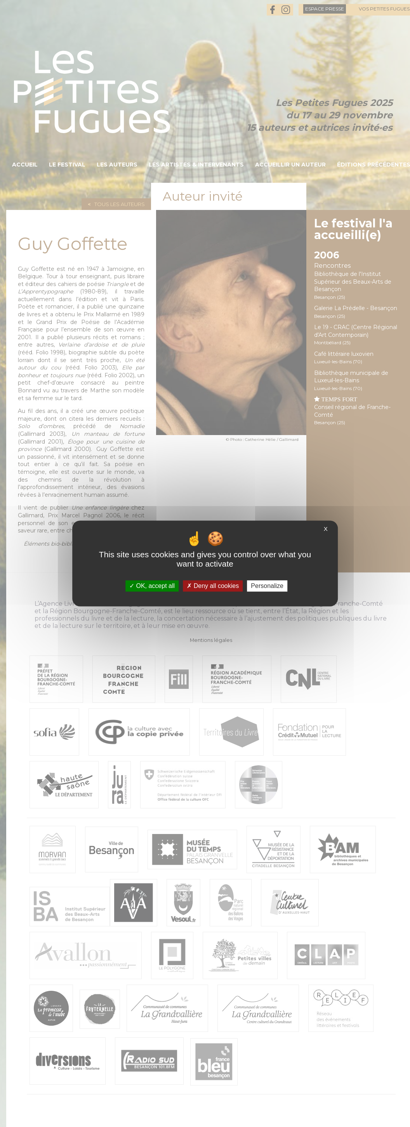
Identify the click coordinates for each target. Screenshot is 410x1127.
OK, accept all (152, 586)
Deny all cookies (213, 586)
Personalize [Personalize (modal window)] (267, 586)
